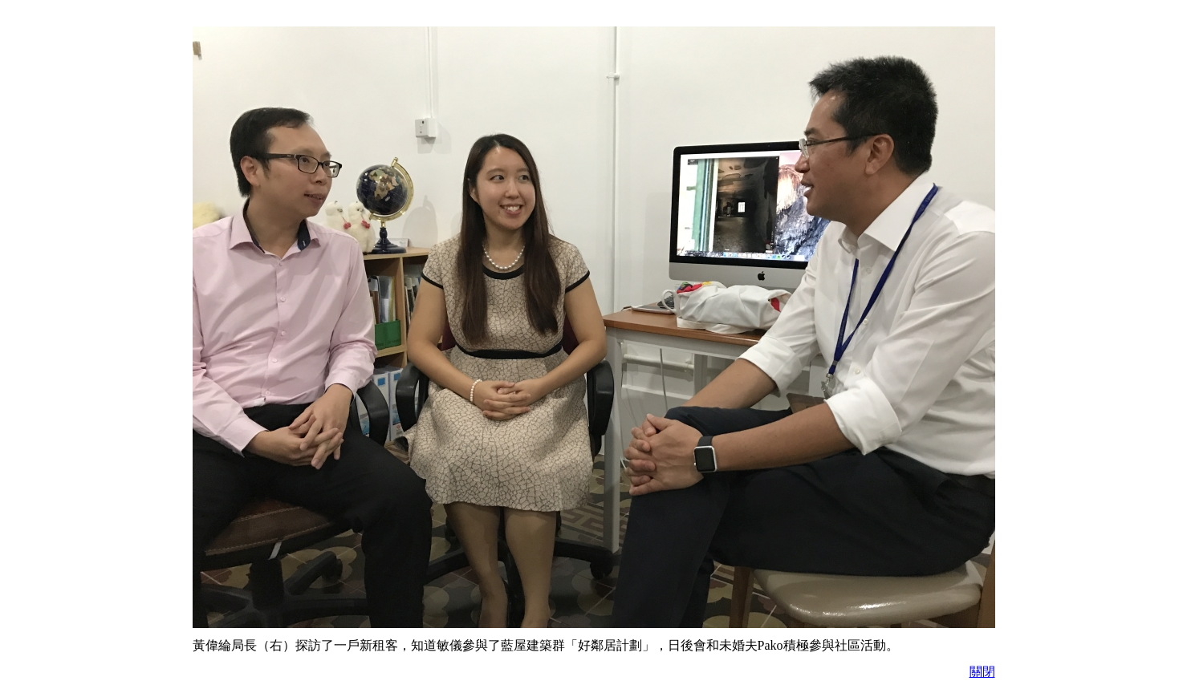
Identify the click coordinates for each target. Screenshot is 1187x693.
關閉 (982, 672)
